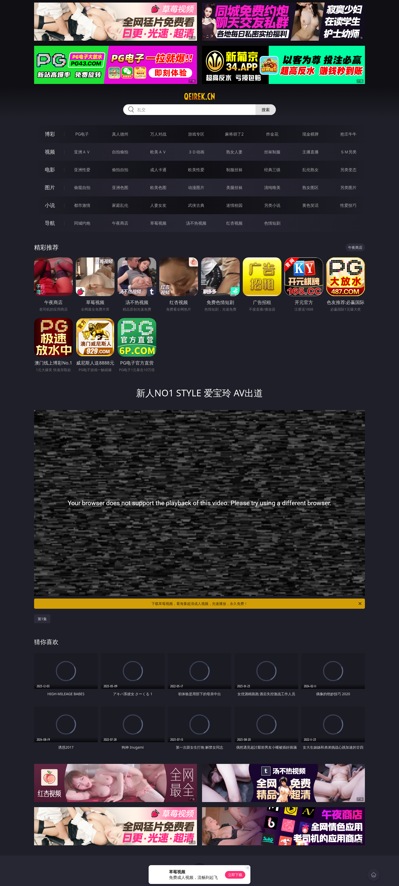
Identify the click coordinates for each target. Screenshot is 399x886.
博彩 (50, 133)
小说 (50, 205)
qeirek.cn (199, 97)
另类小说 (272, 205)
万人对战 (158, 134)
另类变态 (348, 169)
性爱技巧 (348, 205)
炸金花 (272, 134)
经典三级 (272, 169)
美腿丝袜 (234, 187)
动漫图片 (196, 187)
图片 (50, 187)
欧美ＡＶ (158, 152)
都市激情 (82, 205)
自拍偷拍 (120, 152)
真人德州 (120, 134)
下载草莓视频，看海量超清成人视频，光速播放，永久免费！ (256, 604)
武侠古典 (196, 205)
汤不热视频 (196, 223)
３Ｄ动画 (196, 152)
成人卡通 (158, 169)
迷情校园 (234, 205)
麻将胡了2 (234, 134)
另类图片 (348, 187)
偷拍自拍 (120, 169)
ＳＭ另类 (348, 152)
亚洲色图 (120, 187)
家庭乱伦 (120, 205)
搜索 (266, 109)
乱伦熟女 (310, 169)
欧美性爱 (196, 169)
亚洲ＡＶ (82, 152)
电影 (50, 169)
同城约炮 (82, 223)
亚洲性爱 (82, 169)
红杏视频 (234, 223)
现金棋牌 (310, 134)
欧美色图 (158, 187)
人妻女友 (158, 205)
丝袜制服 (272, 152)
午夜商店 (120, 223)
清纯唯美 (272, 187)
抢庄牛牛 (348, 134)
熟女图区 (310, 187)
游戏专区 (196, 134)
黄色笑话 (310, 205)
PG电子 (82, 134)
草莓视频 (158, 223)
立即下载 (235, 874)
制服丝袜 (234, 169)
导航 (50, 223)
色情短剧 (272, 223)
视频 (50, 151)
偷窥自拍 (82, 187)
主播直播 (310, 152)
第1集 (42, 618)
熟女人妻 (234, 152)
